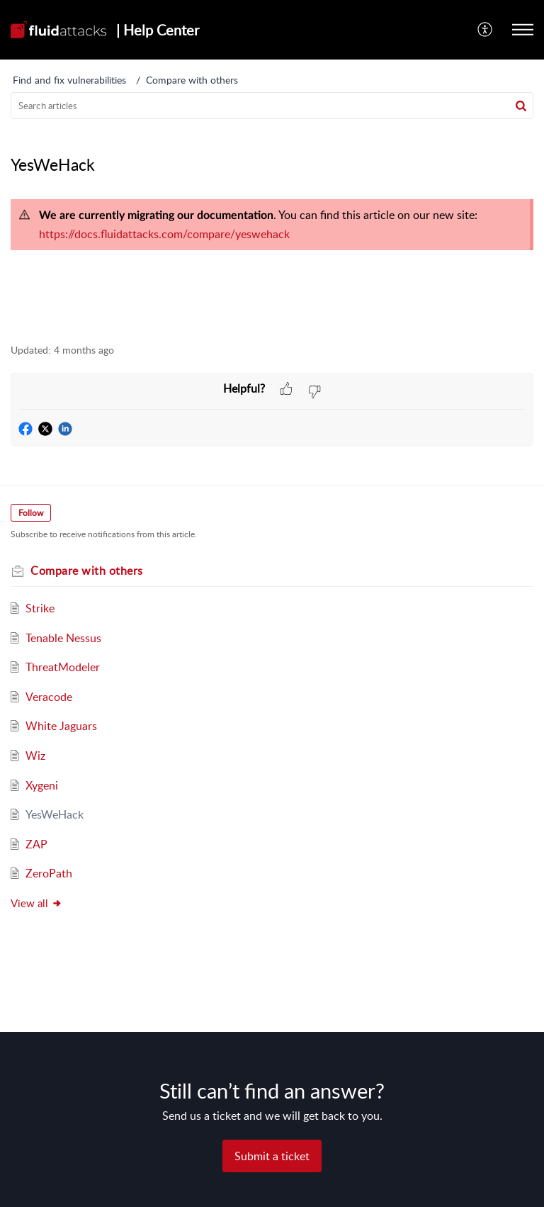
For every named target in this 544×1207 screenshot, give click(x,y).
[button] (486, 29)
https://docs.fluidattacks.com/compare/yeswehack (164, 234)
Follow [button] (30, 513)
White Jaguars (61, 726)
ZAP (36, 844)
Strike (40, 608)
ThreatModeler (63, 667)
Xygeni (42, 785)
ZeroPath (49, 873)
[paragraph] (272, 224)
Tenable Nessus (63, 638)
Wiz (35, 755)
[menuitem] (486, 29)
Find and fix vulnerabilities (69, 79)
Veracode (49, 696)
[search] (272, 105)
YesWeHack (55, 814)
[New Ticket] (272, 1156)
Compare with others (192, 79)
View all (36, 903)
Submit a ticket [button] (272, 1156)
